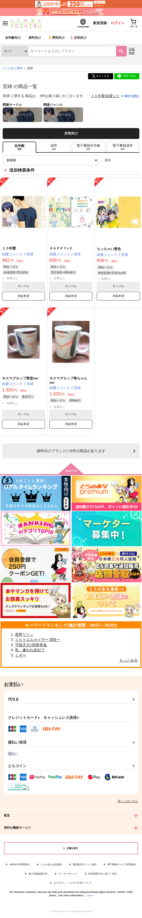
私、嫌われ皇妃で (30, 651)
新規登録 (98, 23)
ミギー (20, 656)
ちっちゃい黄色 (109, 249)
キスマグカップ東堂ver (20, 379)
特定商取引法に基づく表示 (102, 874)
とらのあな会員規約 (51, 865)
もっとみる (128, 661)
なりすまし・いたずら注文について (73, 883)
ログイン (116, 23)
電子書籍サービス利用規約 (121, 865)
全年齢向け (13, 38)
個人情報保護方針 (38, 874)
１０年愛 (98, 97)
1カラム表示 (135, 161)
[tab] (54, 147)
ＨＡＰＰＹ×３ (60, 249)
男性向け (57, 38)
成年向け (35, 38)
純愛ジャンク (116, 97)
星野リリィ (24, 635)
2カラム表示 (126, 161)
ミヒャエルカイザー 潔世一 (38, 640)
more (90, 896)
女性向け (79, 38)
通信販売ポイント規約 (85, 865)
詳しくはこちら (128, 801)
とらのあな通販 (12, 68)
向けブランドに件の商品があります (70, 451)
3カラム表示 (117, 161)
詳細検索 (132, 51)
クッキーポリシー (67, 874)
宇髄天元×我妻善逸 (31, 645)
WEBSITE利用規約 (20, 865)
